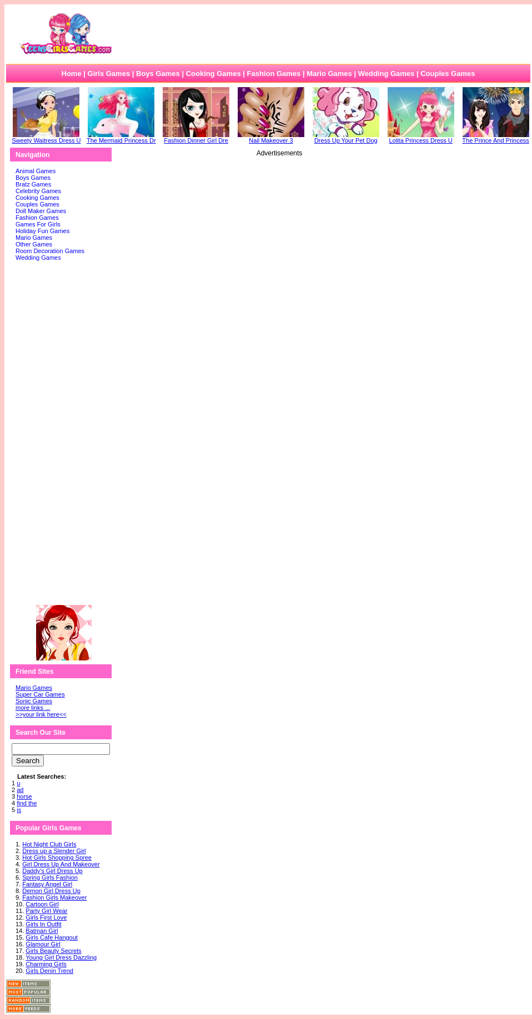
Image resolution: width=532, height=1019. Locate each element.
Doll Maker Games (41, 211)
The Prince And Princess (495, 138)
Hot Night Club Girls (49, 844)
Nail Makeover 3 (271, 138)
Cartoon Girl (42, 904)
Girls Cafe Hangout (52, 937)
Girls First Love (46, 917)
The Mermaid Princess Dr (121, 138)
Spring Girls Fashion (50, 877)
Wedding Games (386, 73)
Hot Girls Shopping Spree (57, 857)
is (19, 809)
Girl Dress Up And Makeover (60, 864)
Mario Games (329, 73)
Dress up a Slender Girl (54, 851)
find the (27, 803)
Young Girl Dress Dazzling (61, 957)
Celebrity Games (38, 191)
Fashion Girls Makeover (54, 897)
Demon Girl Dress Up (51, 890)
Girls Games (109, 73)
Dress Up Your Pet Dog (346, 138)
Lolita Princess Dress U (421, 138)
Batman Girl (42, 930)
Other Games (34, 244)
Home (72, 73)
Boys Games (158, 73)
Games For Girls (38, 224)
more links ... (33, 707)
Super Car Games (40, 694)
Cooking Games (213, 73)
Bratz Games (33, 184)
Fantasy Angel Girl (47, 884)
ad (20, 789)
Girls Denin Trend (49, 970)
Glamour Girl (43, 944)
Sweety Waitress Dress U (46, 138)
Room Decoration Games (50, 251)
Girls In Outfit (43, 924)
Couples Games (447, 73)
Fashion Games (273, 73)
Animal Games (36, 171)
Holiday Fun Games (42, 231)
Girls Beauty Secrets (53, 950)
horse (24, 796)
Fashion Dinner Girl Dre (196, 138)
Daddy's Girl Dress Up (52, 870)
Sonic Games (34, 701)
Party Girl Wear (46, 910)
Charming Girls (46, 964)
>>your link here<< (41, 714)
